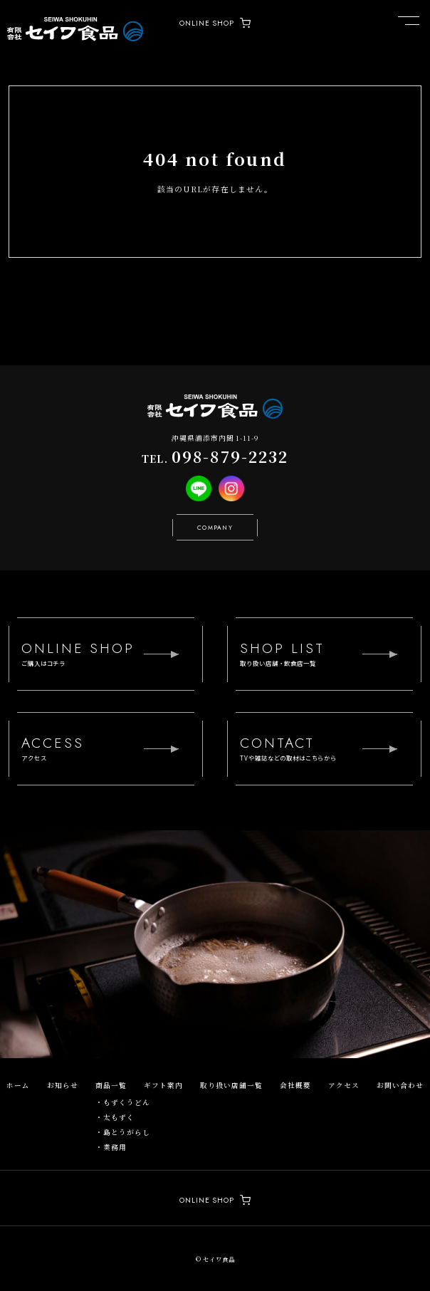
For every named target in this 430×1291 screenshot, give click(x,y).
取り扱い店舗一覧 (231, 1085)
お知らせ (62, 1085)
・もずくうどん (122, 1102)
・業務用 (111, 1147)
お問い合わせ (400, 1085)
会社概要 (295, 1085)
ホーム (18, 1085)
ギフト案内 (163, 1085)
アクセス (344, 1085)
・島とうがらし (122, 1132)
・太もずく (115, 1117)
